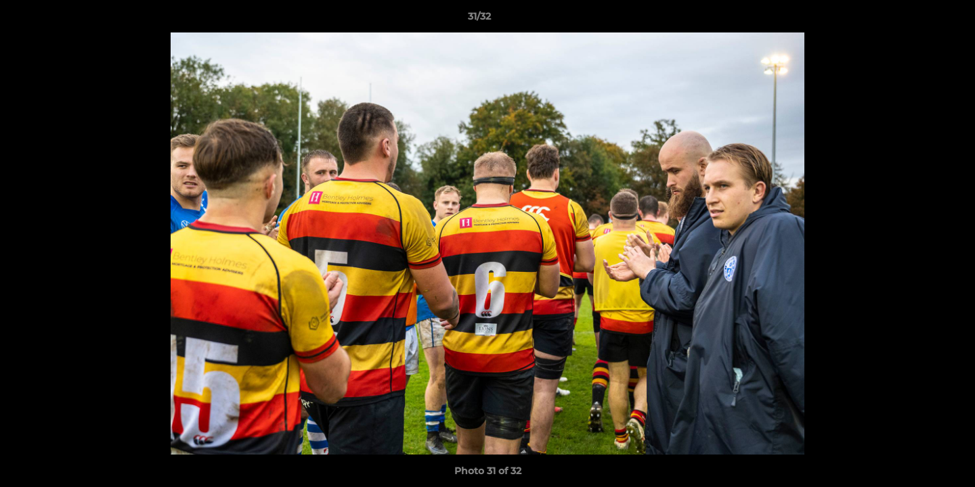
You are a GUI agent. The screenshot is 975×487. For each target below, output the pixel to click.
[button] (918, 20)
